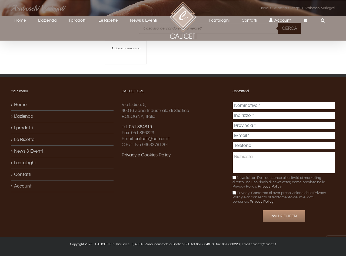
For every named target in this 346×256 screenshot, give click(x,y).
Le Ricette (24, 139)
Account (23, 186)
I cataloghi (24, 162)
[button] (323, 20)
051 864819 (140, 126)
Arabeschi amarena (125, 48)
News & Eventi (28, 151)
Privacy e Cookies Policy (146, 155)
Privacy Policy (270, 186)
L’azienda (23, 116)
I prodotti (23, 128)
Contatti (22, 174)
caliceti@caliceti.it (152, 138)
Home (20, 104)
